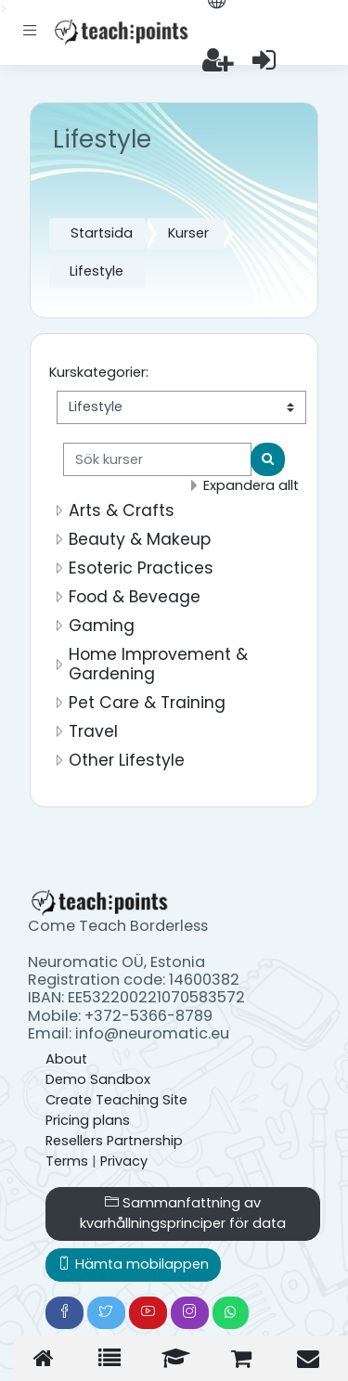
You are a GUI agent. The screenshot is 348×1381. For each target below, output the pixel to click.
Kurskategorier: (98, 372)
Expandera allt (251, 485)
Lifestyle (96, 271)
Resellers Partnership (114, 1140)
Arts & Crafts (121, 510)
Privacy (124, 1161)
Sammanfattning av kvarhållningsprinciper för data (183, 1213)
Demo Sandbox (97, 1079)
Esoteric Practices (141, 568)
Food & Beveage (134, 597)
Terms (66, 1161)
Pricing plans (87, 1120)
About (66, 1059)
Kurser (188, 233)
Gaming (102, 625)
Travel (93, 731)
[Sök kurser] (157, 459)
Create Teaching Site (116, 1100)
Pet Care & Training (147, 702)
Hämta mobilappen (133, 1264)
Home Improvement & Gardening (158, 664)
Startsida (102, 233)
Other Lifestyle (127, 760)
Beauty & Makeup (140, 539)
